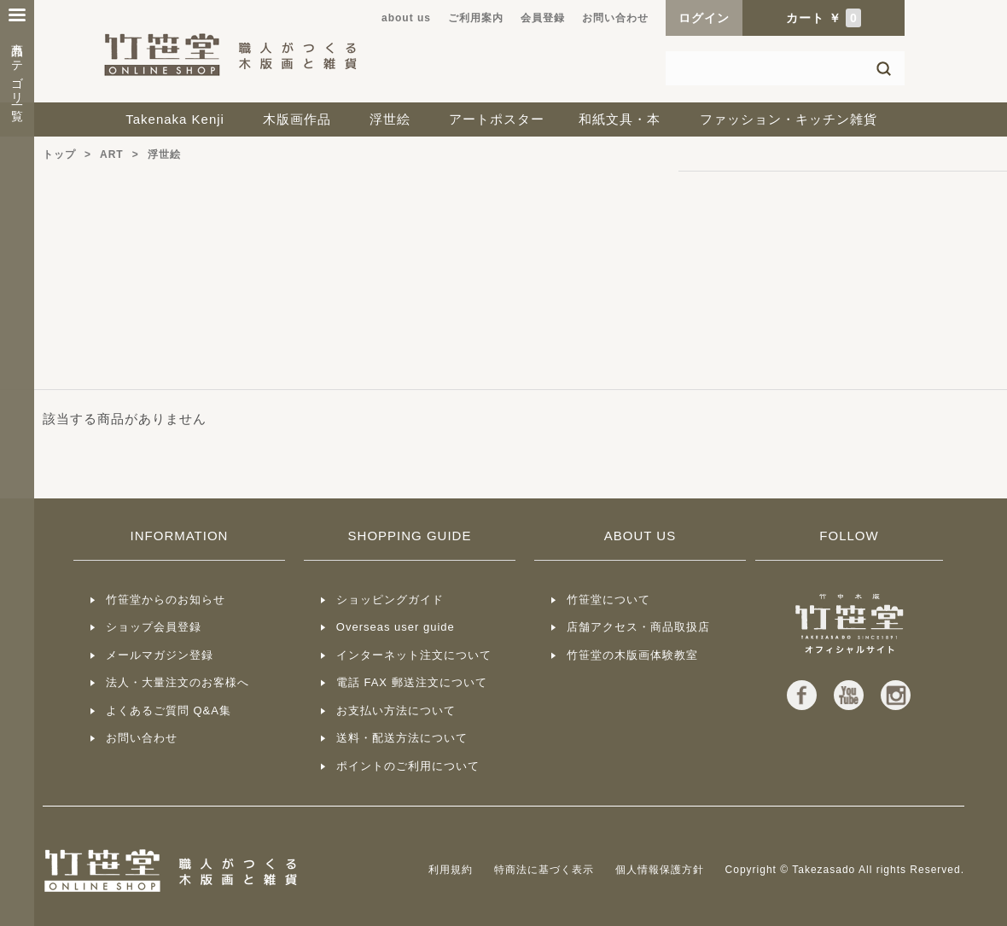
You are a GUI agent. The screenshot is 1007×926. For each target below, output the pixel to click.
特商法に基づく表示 (544, 870)
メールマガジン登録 (159, 655)
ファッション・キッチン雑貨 (788, 119)
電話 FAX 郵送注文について (411, 682)
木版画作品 (297, 119)
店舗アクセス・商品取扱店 (638, 626)
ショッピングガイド (390, 599)
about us (406, 18)
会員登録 (543, 18)
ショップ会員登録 (153, 626)
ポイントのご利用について (408, 766)
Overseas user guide (395, 626)
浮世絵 (390, 119)
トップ (59, 154)
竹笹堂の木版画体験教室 (632, 655)
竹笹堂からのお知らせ (165, 599)
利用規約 (450, 870)
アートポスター (496, 119)
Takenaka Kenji (174, 119)
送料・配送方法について (402, 737)
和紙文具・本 (620, 119)
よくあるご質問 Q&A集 (168, 710)
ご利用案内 (476, 18)
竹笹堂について (608, 599)
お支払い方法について (396, 710)
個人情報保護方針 (659, 870)
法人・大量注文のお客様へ (177, 682)
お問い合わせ (615, 18)
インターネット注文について (414, 655)
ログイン (704, 18)
